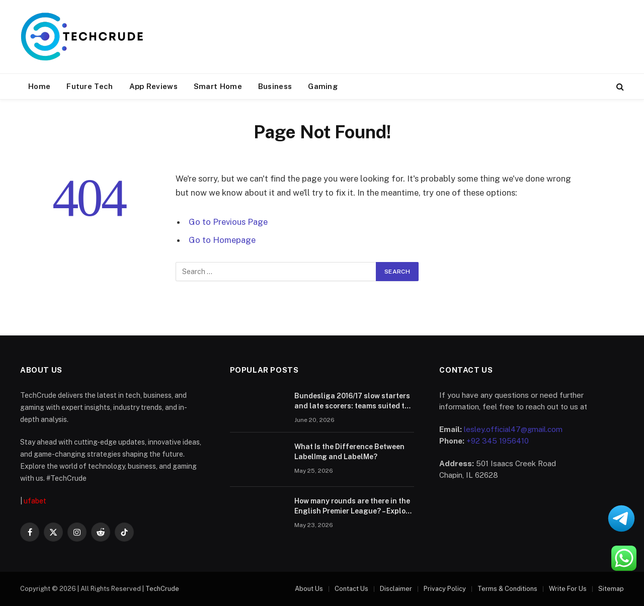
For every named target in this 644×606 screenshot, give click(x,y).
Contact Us (351, 588)
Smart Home (218, 86)
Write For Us (568, 588)
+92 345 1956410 (497, 441)
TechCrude (162, 588)
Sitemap (611, 588)
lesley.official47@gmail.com (513, 429)
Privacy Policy (445, 588)
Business (275, 86)
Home (39, 86)
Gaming (323, 86)
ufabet (35, 501)
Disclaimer (396, 588)
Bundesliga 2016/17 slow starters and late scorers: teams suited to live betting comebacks (352, 401)
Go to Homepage (222, 240)
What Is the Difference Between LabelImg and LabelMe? (349, 452)
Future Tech (89, 86)
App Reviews (153, 86)
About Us (309, 588)
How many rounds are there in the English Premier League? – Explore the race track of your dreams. (353, 506)
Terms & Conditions (507, 588)
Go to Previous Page (228, 222)
